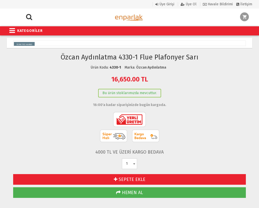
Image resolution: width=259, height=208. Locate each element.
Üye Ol (189, 4)
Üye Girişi (164, 4)
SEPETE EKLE (129, 179)
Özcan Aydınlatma (151, 67)
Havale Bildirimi (218, 4)
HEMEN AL (129, 192)
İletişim (244, 4)
